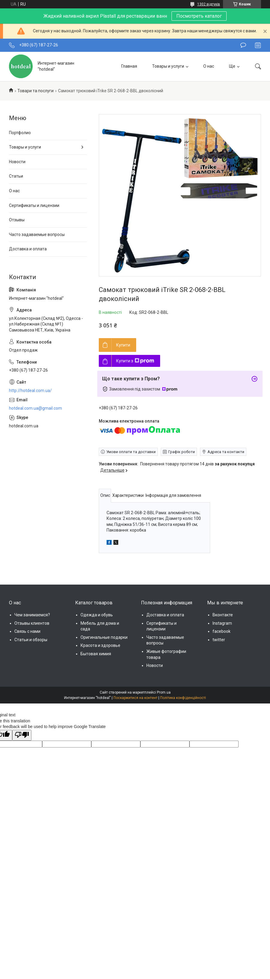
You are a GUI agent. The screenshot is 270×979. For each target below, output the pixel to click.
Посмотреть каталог (199, 16)
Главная (129, 66)
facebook (221, 631)
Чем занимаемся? (32, 614)
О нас (208, 66)
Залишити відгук (243, 45)
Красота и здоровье (100, 645)
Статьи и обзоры (30, 639)
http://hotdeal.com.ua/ (30, 390)
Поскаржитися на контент (135, 698)
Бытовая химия (96, 653)
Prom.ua (164, 692)
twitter (219, 639)
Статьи (16, 176)
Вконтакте (223, 614)
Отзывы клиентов (31, 623)
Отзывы (17, 219)
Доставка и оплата (28, 248)
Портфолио (20, 132)
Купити (123, 345)
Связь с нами (27, 631)
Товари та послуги (35, 90)
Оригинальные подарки (104, 637)
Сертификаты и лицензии (34, 205)
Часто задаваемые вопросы (37, 234)
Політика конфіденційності (183, 698)
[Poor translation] (21, 735)
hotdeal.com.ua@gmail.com (35, 408)
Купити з (135, 361)
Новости (17, 161)
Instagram (222, 623)
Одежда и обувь (97, 614)
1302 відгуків (208, 4)
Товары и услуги (168, 66)
